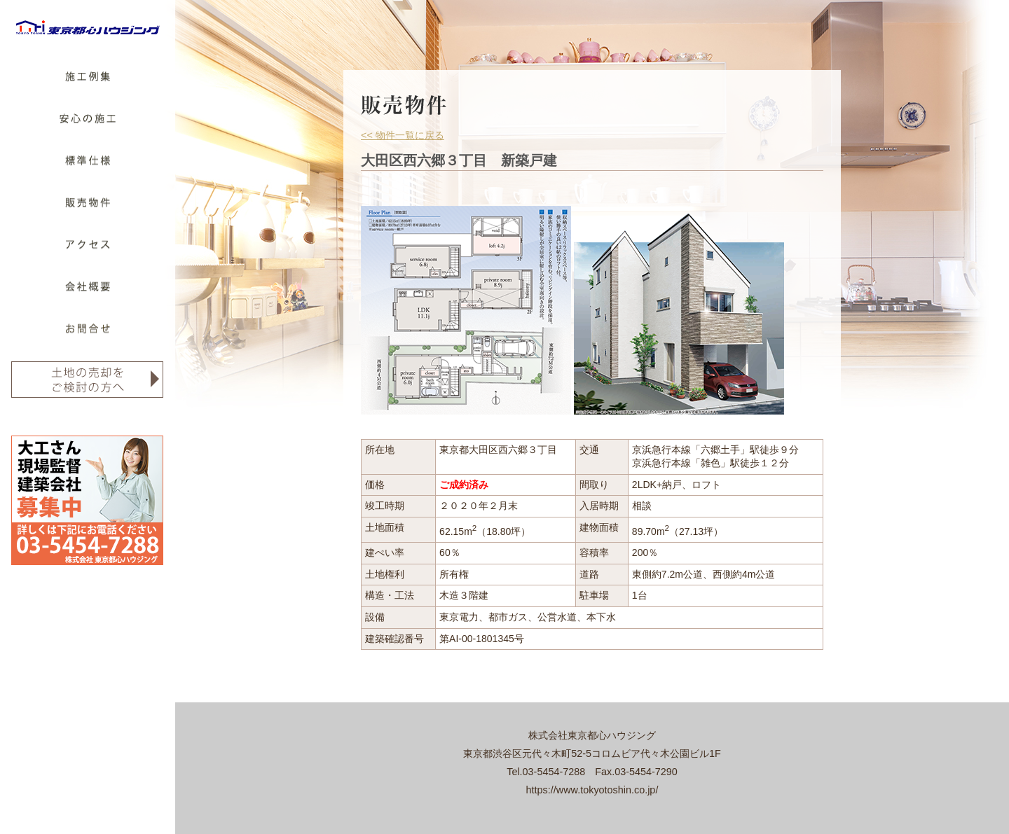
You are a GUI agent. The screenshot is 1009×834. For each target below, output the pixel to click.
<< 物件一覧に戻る (402, 135)
